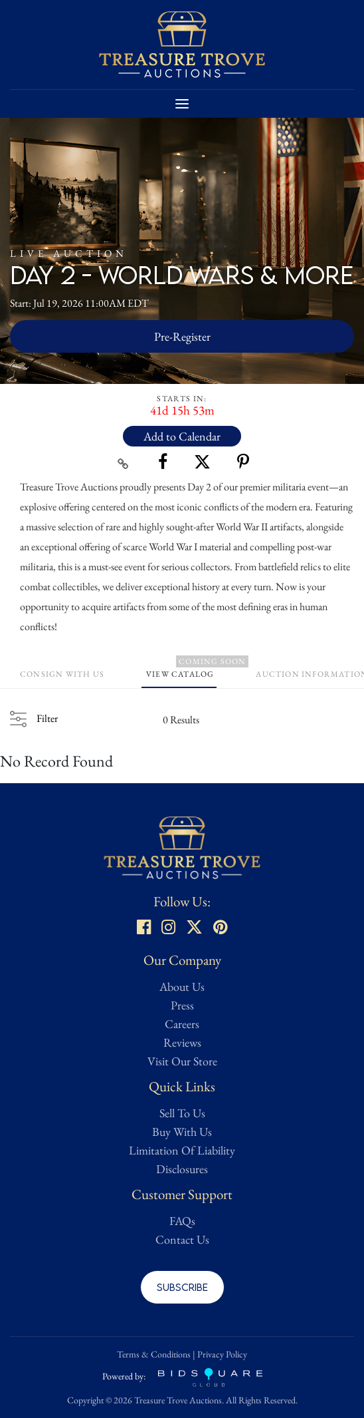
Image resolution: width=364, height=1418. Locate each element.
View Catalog (180, 674)
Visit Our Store (182, 1061)
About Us (182, 986)
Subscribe (182, 1287)
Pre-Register (182, 336)
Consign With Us (62, 674)
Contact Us (182, 1239)
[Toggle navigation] (182, 103)
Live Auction (69, 253)
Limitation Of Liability (182, 1150)
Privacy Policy (222, 1354)
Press (182, 1005)
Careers (182, 1023)
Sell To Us (182, 1113)
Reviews (182, 1042)
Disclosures (182, 1168)
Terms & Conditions (154, 1354)
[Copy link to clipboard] (124, 462)
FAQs (182, 1220)
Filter (47, 718)
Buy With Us (182, 1131)
